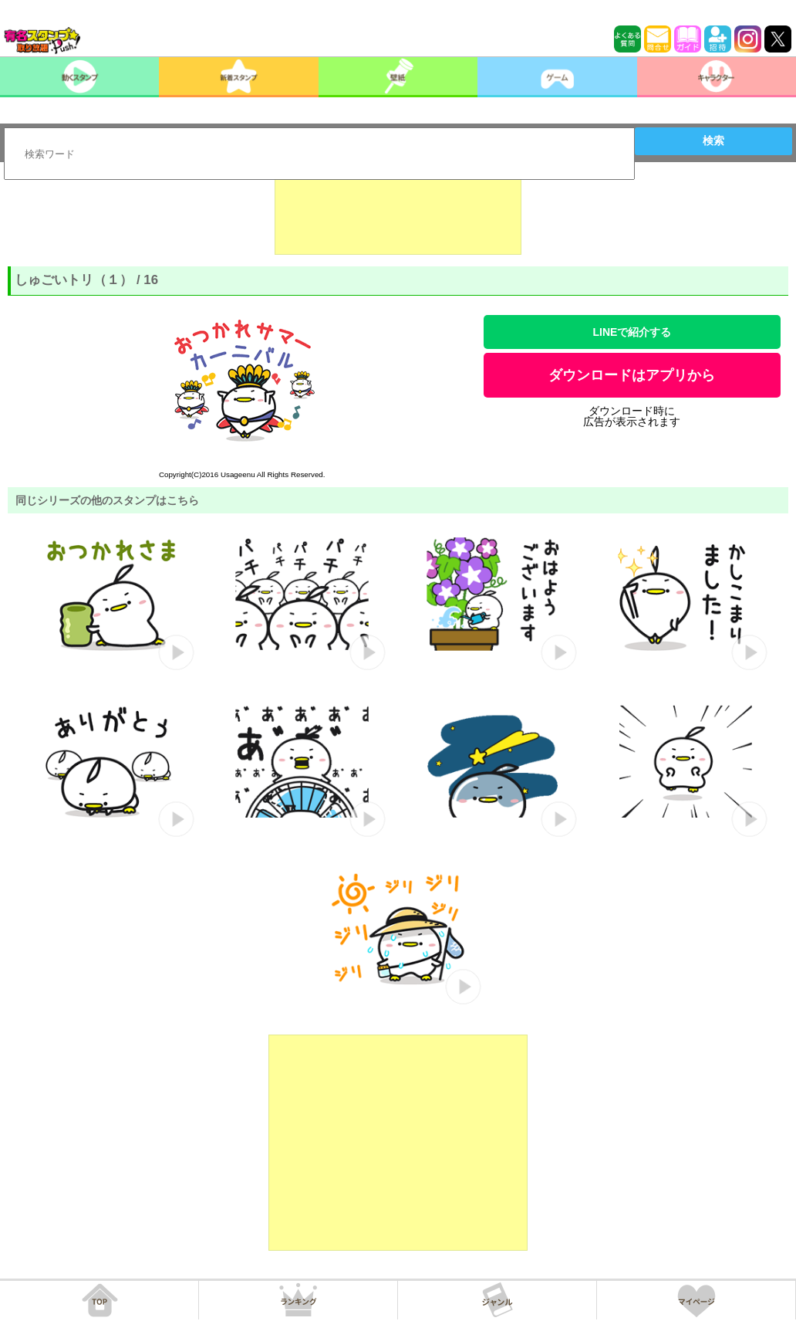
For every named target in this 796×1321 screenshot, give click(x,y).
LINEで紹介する (631, 332)
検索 (713, 140)
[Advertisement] (398, 216)
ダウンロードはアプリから (631, 375)
